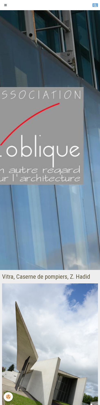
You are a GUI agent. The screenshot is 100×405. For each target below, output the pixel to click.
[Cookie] (8, 396)
